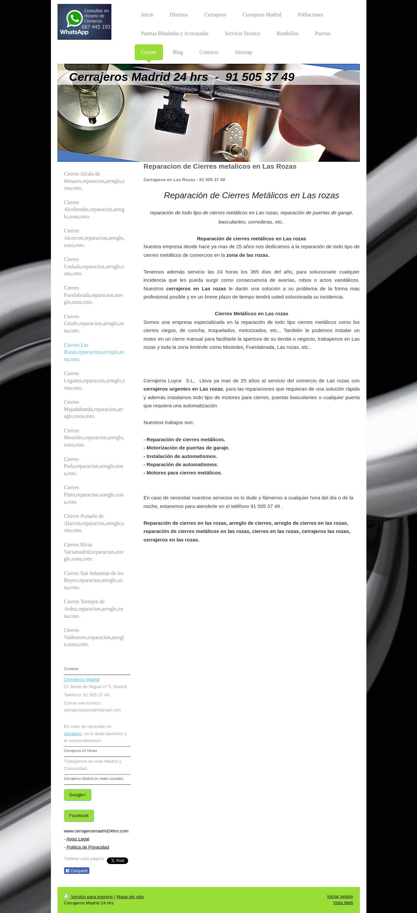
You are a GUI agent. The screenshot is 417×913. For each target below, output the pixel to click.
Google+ (77, 794)
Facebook (79, 815)
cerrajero (72, 733)
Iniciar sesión (340, 896)
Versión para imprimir (89, 896)
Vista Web (343, 902)
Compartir (76, 871)
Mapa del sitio (130, 896)
